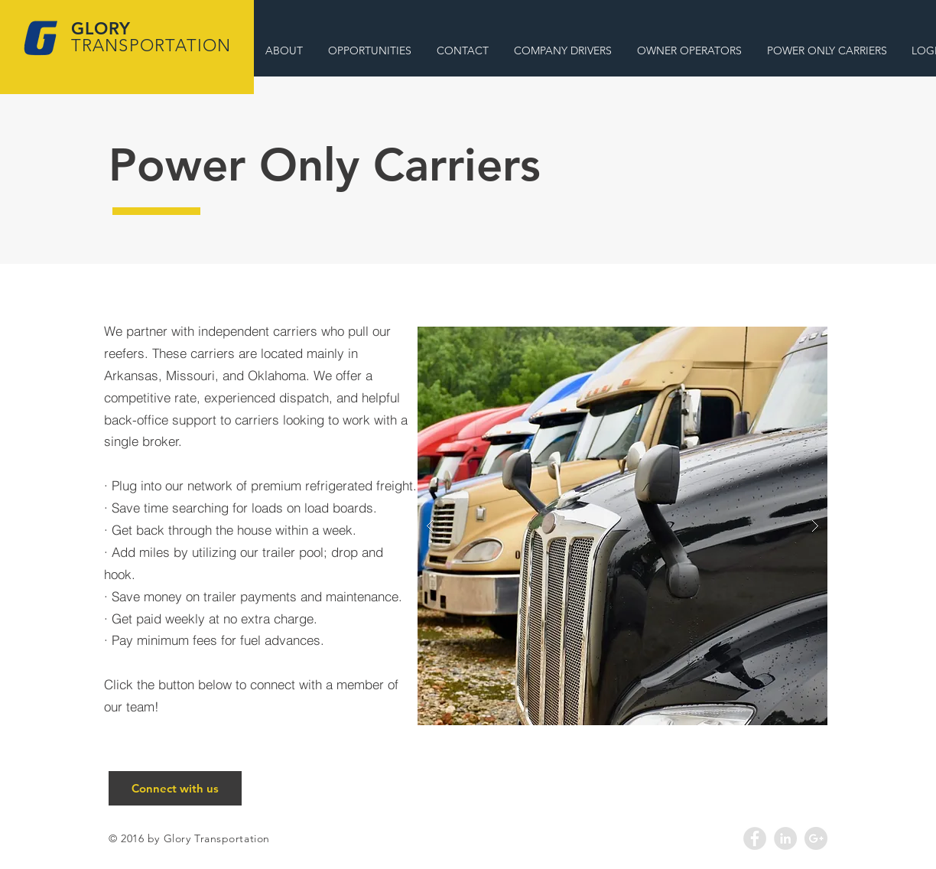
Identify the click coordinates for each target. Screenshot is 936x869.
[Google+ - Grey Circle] (815, 838)
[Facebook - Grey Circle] (754, 838)
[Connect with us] (175, 788)
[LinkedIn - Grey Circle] (785, 838)
